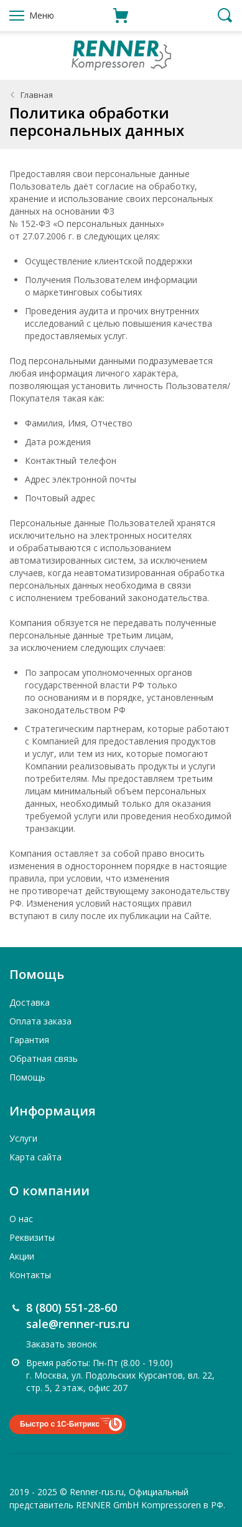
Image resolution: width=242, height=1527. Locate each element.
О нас (21, 1219)
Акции (21, 1256)
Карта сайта (35, 1157)
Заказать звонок (61, 1344)
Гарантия (29, 1040)
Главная (37, 94)
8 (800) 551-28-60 (71, 1307)
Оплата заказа (40, 1021)
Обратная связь (43, 1058)
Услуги (23, 1138)
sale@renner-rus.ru (77, 1323)
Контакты (30, 1275)
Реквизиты (32, 1237)
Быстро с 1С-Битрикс (60, 1424)
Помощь (27, 1077)
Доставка (29, 1002)
